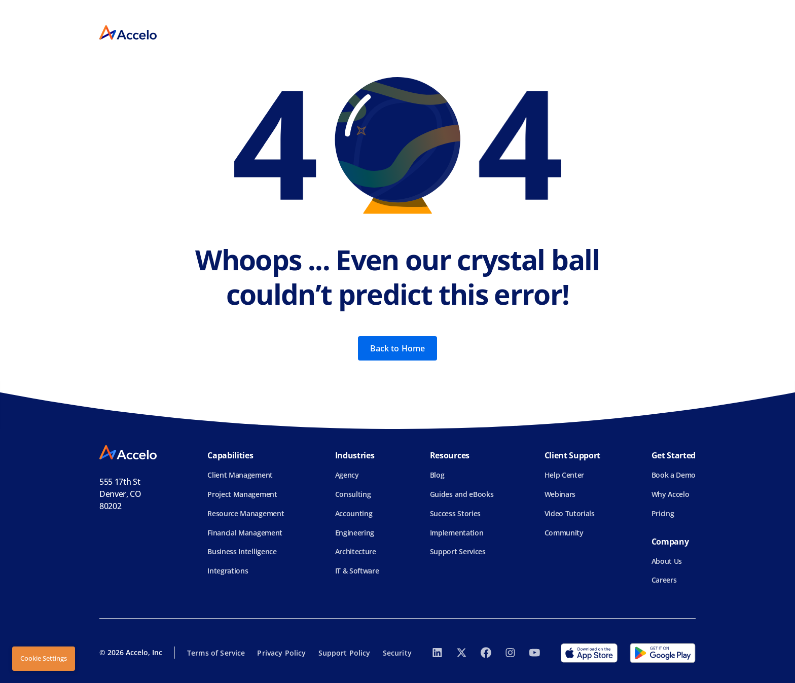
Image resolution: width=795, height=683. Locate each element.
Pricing (663, 513)
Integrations (227, 571)
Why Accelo (671, 494)
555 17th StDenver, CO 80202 (120, 494)
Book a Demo (674, 475)
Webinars (560, 494)
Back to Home (397, 348)
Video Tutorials (570, 513)
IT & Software (357, 571)
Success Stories (455, 513)
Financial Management (244, 532)
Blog (437, 475)
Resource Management (245, 513)
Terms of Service (216, 653)
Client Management (240, 475)
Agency (347, 475)
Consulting (353, 494)
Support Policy (344, 653)
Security (397, 653)
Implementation (457, 532)
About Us (667, 561)
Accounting (354, 513)
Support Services (458, 551)
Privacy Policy (281, 653)
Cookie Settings (43, 658)
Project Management (242, 494)
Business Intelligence (241, 551)
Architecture (355, 551)
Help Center (564, 475)
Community (564, 532)
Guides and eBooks (462, 494)
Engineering (354, 532)
